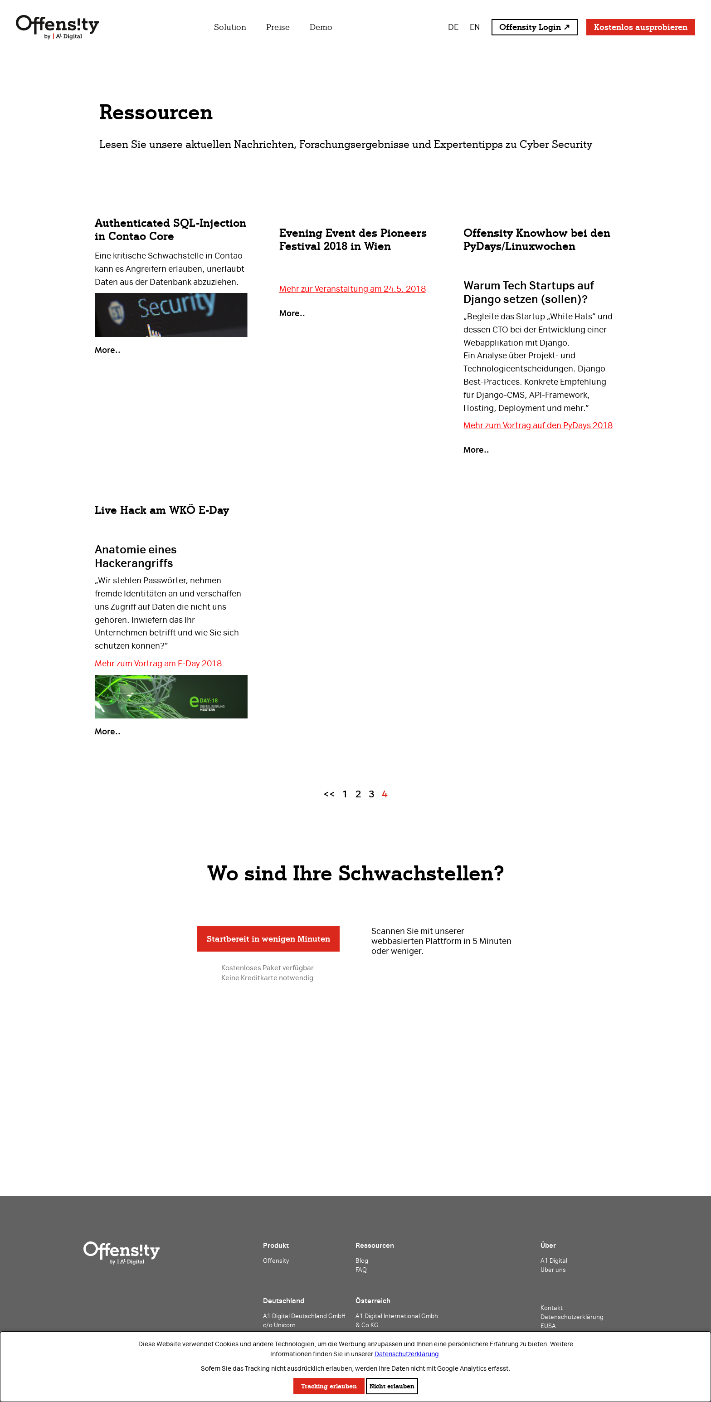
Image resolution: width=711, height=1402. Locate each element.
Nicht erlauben (392, 1386)
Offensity (276, 1260)
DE (453, 27)
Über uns (553, 1269)
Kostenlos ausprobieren (640, 27)
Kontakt (552, 1307)
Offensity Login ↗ (534, 27)
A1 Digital (554, 1260)
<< (329, 794)
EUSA (548, 1325)
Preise (278, 27)
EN (475, 27)
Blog (362, 1260)
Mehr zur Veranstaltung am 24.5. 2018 (352, 288)
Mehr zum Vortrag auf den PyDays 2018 (538, 425)
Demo (321, 27)
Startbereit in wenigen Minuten (268, 938)
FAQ (361, 1269)
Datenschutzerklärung (407, 1354)
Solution (230, 27)
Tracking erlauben (329, 1386)
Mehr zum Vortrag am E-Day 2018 (158, 663)
